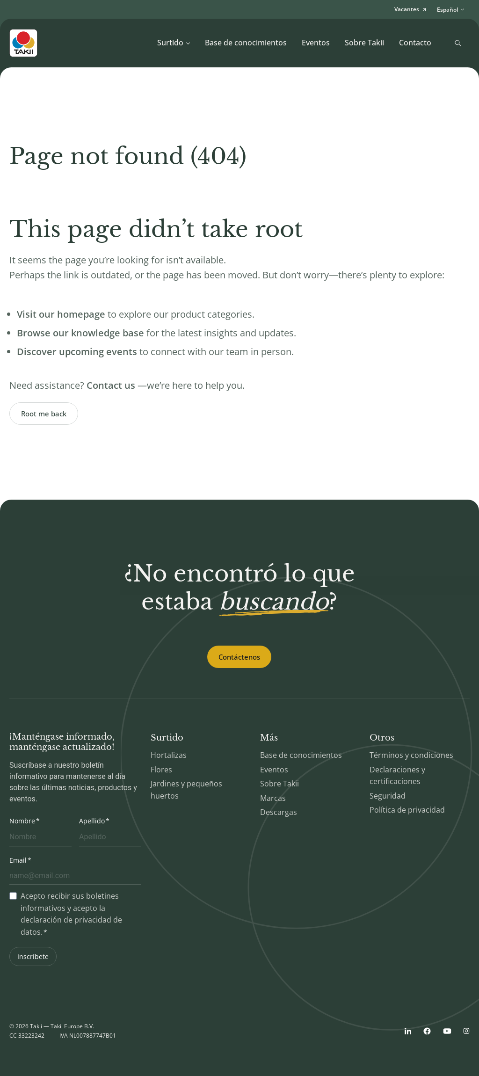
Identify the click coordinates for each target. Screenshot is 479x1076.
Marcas (273, 798)
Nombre (22, 820)
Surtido (173, 42)
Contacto (415, 42)
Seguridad (388, 796)
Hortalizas (169, 755)
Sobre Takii (364, 42)
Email (18, 860)
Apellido (92, 820)
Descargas (278, 812)
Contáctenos (239, 657)
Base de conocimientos (246, 42)
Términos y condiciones (411, 755)
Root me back (43, 413)
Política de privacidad (407, 810)
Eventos (316, 42)
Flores (161, 769)
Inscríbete (33, 956)
